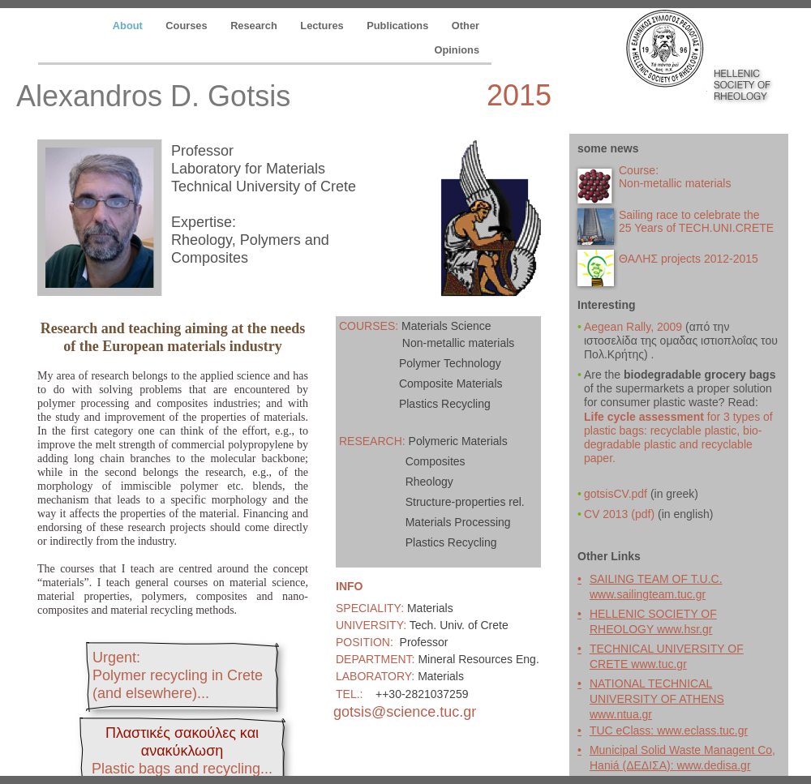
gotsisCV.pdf (615, 493)
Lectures (323, 25)
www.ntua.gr (621, 714)
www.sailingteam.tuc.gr (648, 594)
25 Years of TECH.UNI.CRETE (696, 227)
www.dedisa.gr (714, 765)
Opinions (457, 50)
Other (465, 25)
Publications (399, 25)
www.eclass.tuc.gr (702, 730)
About (129, 25)
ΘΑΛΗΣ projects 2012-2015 (688, 258)
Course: (639, 170)
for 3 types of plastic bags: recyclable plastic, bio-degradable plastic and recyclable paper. (678, 437)
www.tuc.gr (658, 664)
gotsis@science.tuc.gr (404, 712)
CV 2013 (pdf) (619, 514)
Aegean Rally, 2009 (634, 326)
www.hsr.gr (684, 629)
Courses (187, 25)
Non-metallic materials (675, 183)
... (182, 768)
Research (255, 25)
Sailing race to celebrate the (689, 214)
